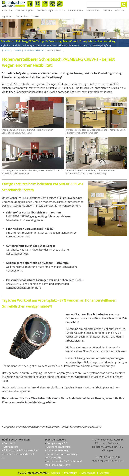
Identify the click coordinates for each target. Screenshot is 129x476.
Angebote (7, 17)
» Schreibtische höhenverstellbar (20, 450)
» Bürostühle (9, 443)
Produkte (7, 11)
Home (7, 50)
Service (120, 11)
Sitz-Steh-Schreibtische (34, 50)
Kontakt (35, 16)
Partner (108, 11)
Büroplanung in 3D (57, 443)
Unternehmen (76, 11)
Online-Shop (22, 16)
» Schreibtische (10, 446)
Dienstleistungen (24, 11)
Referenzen (93, 11)
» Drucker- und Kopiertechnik (18, 454)
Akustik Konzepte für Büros (51, 11)
